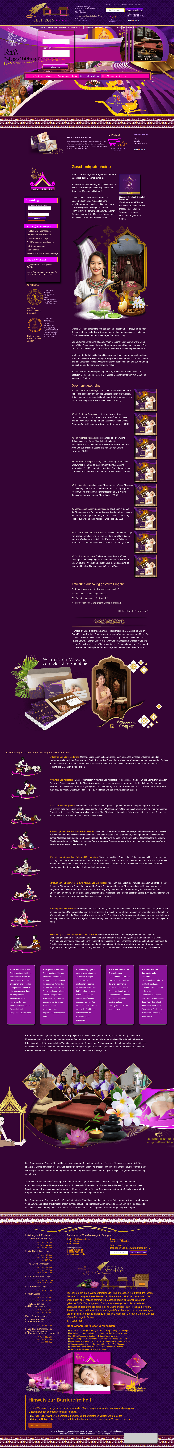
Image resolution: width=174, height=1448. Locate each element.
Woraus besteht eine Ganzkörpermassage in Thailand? (97, 603)
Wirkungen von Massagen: (62, 780)
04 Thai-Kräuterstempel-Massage (87, 461)
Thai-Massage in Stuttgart (114, 76)
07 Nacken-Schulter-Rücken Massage (89, 533)
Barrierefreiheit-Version (40, 1425)
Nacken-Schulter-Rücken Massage (42, 253)
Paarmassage (63, 76)
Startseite (62, 27)
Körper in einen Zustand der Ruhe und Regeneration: (74, 857)
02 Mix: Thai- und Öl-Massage (85, 414)
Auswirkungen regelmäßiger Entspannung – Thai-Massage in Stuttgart (100, 1333)
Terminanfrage (128, 27)
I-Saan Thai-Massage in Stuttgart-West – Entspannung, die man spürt (100, 1330)
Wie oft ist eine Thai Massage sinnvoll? (89, 594)
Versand (98, 27)
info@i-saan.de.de (77, 1254)
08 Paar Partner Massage (83, 556)
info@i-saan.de (82, 20)
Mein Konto (112, 22)
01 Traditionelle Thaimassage (85, 390)
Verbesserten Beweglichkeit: (63, 806)
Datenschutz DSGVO (112, 27)
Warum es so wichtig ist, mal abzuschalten (88, 1349)
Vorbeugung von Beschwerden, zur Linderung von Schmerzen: (78, 883)
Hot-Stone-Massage (36, 246)
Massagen (50, 76)
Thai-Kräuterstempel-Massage (40, 242)
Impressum (88, 27)
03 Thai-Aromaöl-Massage (84, 438)
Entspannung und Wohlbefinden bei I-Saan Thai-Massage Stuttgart (99, 1339)
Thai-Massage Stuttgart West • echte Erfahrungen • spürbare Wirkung (100, 1341)
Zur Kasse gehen (114, 20)
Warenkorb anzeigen (141, 134)
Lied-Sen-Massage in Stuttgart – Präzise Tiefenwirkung (93, 1336)
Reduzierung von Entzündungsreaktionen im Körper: (74, 934)
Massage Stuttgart (75, 27)
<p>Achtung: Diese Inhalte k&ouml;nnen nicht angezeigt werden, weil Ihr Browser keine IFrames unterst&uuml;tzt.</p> (56, 50)
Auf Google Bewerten (42, 189)
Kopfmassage (33, 250)
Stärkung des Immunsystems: (63, 909)
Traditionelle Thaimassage (39, 231)
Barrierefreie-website (48, 27)
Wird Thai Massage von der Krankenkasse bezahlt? (95, 589)
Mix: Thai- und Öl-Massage (39, 235)
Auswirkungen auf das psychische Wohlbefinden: (72, 831)
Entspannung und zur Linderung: (65, 757)
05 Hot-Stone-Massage (82, 485)
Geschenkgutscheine (89, 76)
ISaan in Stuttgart (35, 76)
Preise (75, 76)
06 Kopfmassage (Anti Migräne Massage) (90, 509)
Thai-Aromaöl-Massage (37, 238)
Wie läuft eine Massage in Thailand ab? (90, 598)
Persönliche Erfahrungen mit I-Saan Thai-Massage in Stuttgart (96, 1347)
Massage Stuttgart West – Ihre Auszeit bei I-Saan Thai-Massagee (98, 1344)
